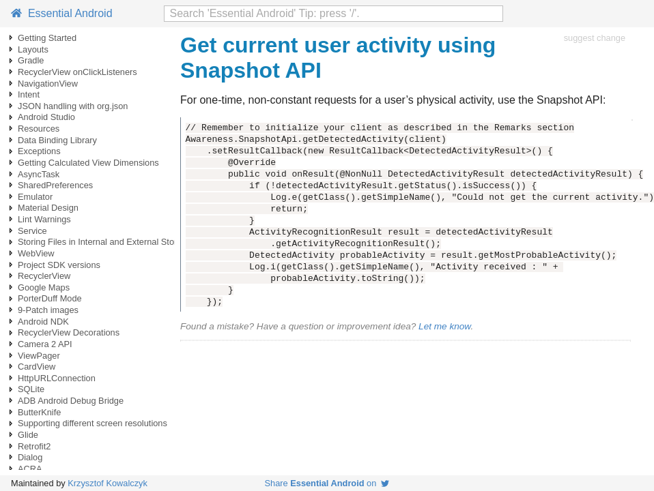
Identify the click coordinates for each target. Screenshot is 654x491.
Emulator (35, 197)
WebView (36, 253)
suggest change (594, 38)
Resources (38, 128)
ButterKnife (39, 412)
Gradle (31, 60)
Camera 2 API (45, 344)
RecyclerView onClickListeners (77, 72)
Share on (327, 483)
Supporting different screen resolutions (92, 423)
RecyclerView (44, 276)
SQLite (31, 389)
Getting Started (47, 38)
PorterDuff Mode (50, 298)
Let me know (444, 326)
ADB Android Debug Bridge (71, 401)
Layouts (33, 49)
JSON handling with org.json (73, 106)
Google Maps (44, 287)
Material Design (48, 208)
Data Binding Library (57, 140)
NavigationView (48, 83)
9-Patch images (48, 310)
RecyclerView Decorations (68, 332)
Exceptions (39, 151)
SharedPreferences (55, 185)
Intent (29, 94)
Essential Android (62, 13)
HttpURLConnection (57, 378)
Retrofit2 (34, 446)
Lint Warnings (44, 219)
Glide (28, 435)
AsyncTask (38, 174)
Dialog (30, 457)
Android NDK (43, 321)
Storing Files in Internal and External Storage (105, 242)
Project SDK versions (59, 265)
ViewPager (39, 356)
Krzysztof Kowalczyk (107, 483)
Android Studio (46, 117)
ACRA (30, 469)
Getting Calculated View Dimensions (88, 163)
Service (32, 231)
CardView (36, 366)
